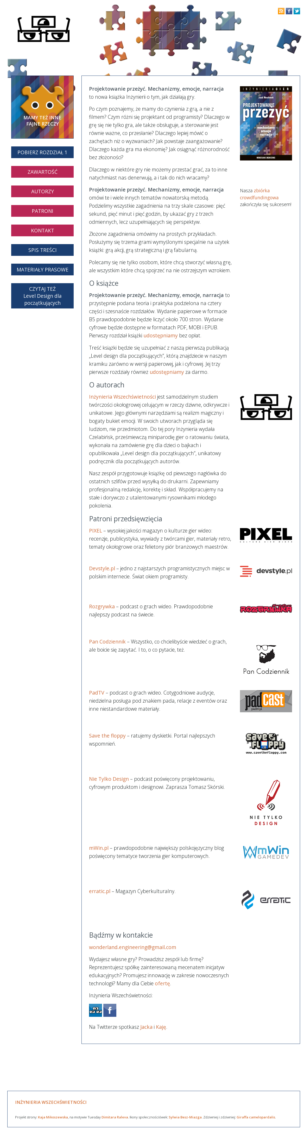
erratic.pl (99, 891)
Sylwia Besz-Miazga (185, 1117)
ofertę (162, 983)
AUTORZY (42, 191)
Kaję (161, 1026)
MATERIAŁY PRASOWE (42, 269)
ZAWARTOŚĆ (43, 171)
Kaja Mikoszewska (53, 1117)
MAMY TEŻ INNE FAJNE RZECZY (42, 120)
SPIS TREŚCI (42, 249)
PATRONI (42, 210)
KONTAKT (42, 230)
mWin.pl (99, 847)
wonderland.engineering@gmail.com (132, 947)
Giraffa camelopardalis (256, 1117)
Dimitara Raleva (115, 1117)
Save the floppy (107, 735)
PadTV (96, 692)
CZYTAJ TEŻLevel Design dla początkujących (42, 295)
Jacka (146, 1026)
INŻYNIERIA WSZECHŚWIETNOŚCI (51, 1102)
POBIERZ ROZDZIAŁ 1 (42, 152)
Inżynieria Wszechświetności (122, 396)
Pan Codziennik (107, 641)
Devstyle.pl (102, 568)
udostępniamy (160, 335)
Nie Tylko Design (109, 778)
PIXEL (95, 530)
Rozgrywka (102, 606)
